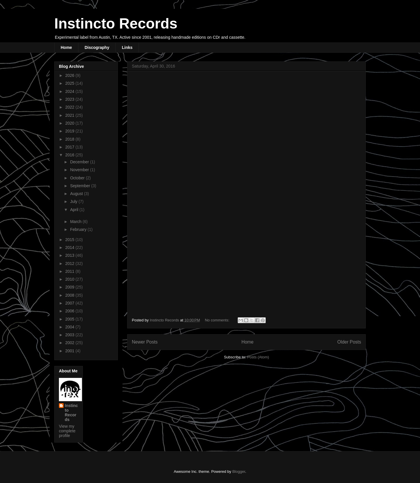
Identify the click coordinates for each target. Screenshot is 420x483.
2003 (70, 334)
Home (66, 47)
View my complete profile (67, 431)
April (74, 209)
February (79, 229)
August (77, 193)
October (78, 178)
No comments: (217, 320)
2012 (70, 263)
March (76, 221)
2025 (70, 83)
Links (127, 47)
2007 (70, 303)
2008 (70, 295)
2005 (70, 319)
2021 (70, 115)
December (80, 162)
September (80, 185)
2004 (70, 327)
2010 (70, 279)
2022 (70, 107)
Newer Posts (145, 341)
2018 (70, 139)
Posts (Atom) (258, 357)
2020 (70, 123)
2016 (70, 155)
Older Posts (349, 341)
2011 (70, 271)
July (74, 201)
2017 (70, 147)
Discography (97, 47)
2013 (70, 255)
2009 (70, 287)
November (80, 169)
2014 (70, 247)
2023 (70, 99)
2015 (70, 239)
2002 (70, 342)
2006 (70, 311)
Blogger (238, 471)
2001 (70, 350)
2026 (70, 75)
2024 (70, 91)
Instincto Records (115, 23)
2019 (70, 131)
